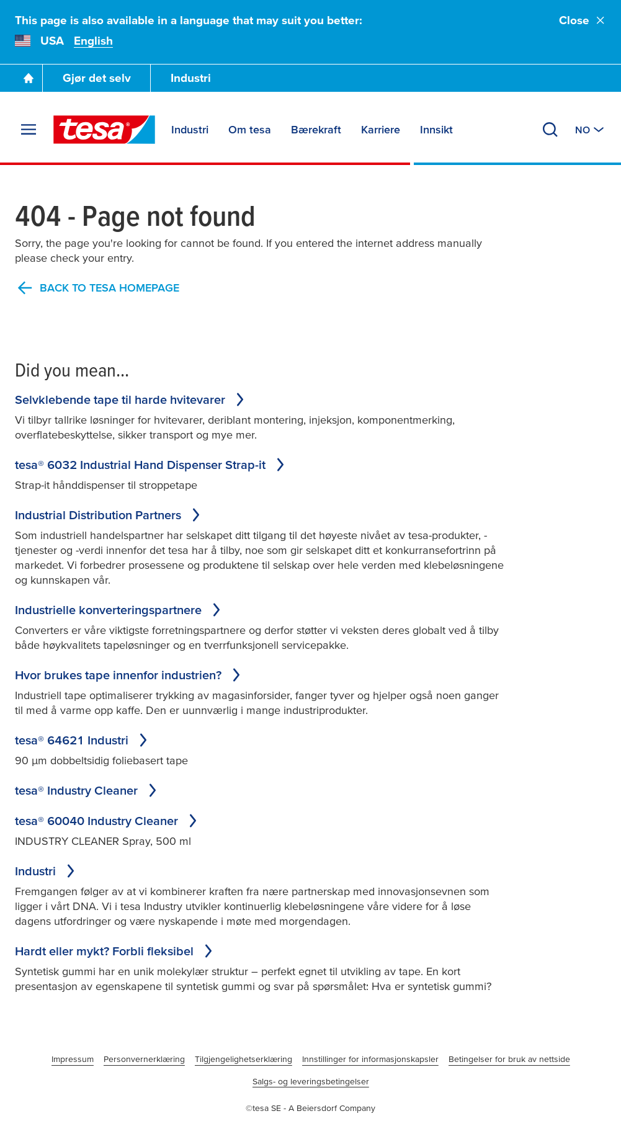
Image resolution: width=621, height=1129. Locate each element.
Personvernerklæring (144, 1059)
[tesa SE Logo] (104, 129)
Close (582, 20)
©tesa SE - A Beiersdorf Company (310, 1108)
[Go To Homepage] (28, 78)
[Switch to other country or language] (590, 129)
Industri (191, 77)
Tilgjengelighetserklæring (243, 1059)
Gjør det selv (97, 77)
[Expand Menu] (28, 129)
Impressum (72, 1059)
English (93, 40)
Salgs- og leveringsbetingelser (310, 1081)
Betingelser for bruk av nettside (509, 1059)
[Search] (550, 130)
